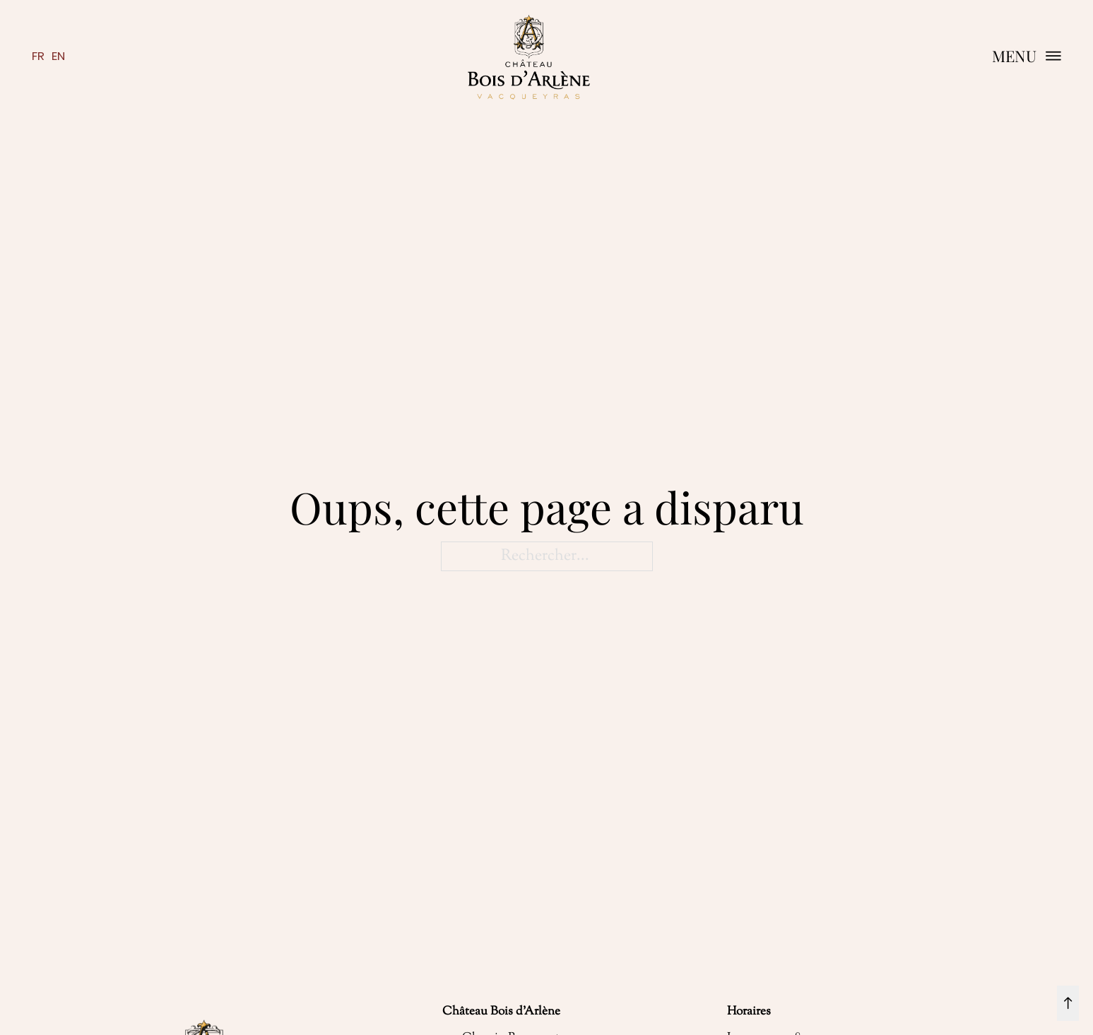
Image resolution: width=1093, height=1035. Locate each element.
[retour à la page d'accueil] (528, 56)
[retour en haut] (1068, 1003)
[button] (1027, 56)
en (58, 56)
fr (38, 56)
